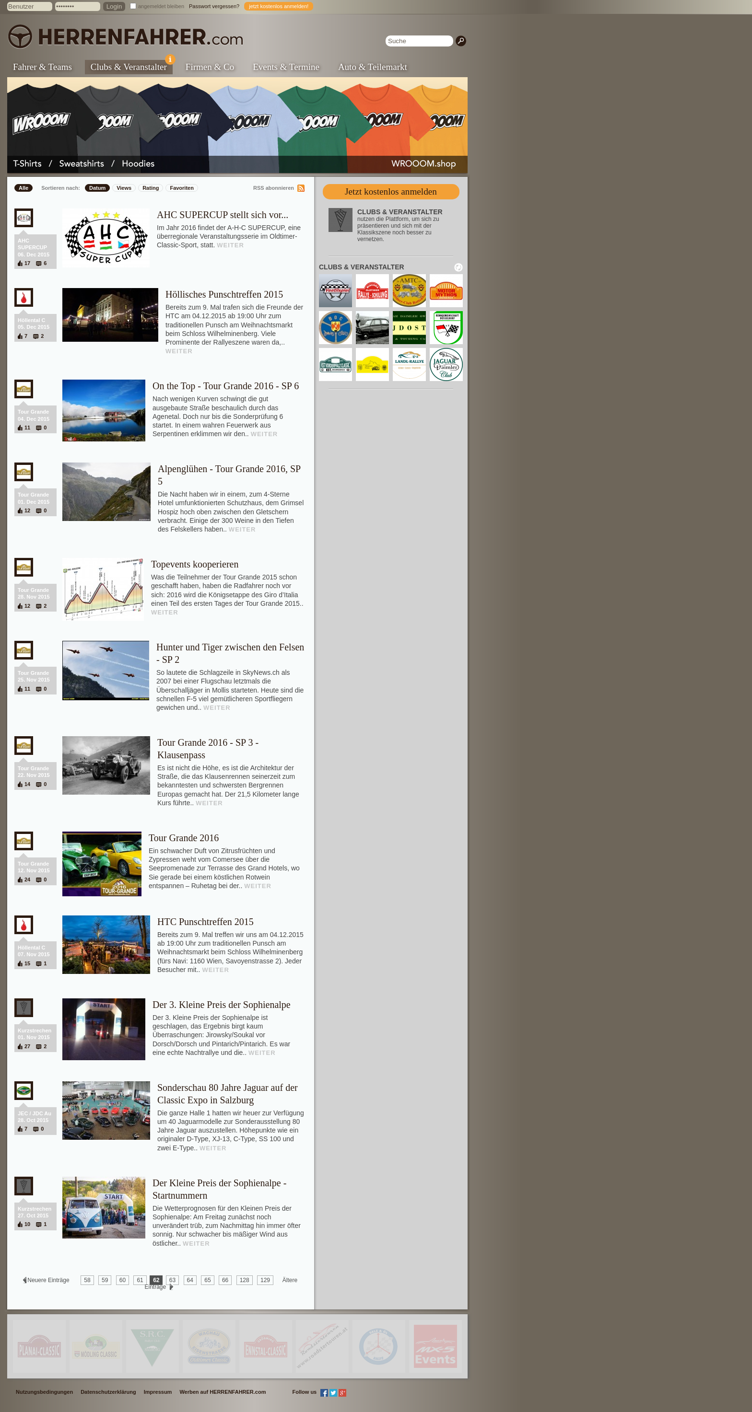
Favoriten (182, 188)
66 (225, 1280)
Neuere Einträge (48, 1280)
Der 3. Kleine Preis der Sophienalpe (222, 1004)
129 (265, 1280)
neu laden (458, 267)
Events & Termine (286, 67)
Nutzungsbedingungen (44, 1392)
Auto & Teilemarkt (372, 67)
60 (122, 1280)
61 (140, 1280)
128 (244, 1280)
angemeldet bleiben (161, 6)
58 (87, 1280)
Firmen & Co (210, 67)
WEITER (230, 245)
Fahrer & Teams (42, 67)
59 (105, 1280)
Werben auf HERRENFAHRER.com (222, 1392)
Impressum (158, 1392)
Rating (150, 188)
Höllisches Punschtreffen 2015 (224, 294)
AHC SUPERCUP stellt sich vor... (222, 214)
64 (190, 1280)
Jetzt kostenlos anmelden (391, 191)
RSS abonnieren (273, 188)
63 (172, 1280)
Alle (23, 188)
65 (207, 1280)
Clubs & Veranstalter (132, 66)
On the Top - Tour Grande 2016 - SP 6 (226, 386)
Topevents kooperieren (194, 564)
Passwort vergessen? (214, 6)
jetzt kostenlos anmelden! (278, 6)
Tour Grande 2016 (184, 838)
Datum (97, 188)
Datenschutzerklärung (108, 1392)
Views (124, 188)
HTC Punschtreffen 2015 (205, 921)
